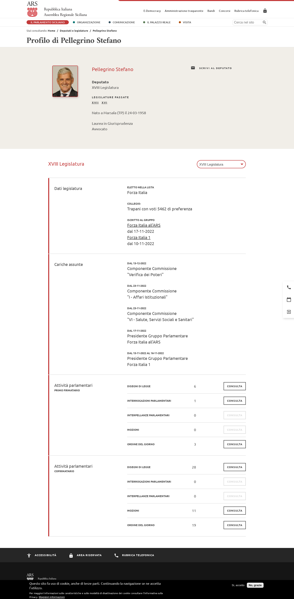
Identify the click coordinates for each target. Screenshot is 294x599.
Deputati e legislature (74, 30)
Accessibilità (41, 555)
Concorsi (224, 11)
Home (51, 30)
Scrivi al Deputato (211, 68)
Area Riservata (265, 10)
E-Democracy (152, 11)
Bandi (211, 11)
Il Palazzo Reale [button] (159, 22)
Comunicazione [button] (124, 22)
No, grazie (255, 586)
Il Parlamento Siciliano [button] (48, 22)
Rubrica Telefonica (134, 555)
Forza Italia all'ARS (143, 225)
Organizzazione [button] (88, 22)
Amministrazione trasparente (184, 11)
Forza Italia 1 (138, 237)
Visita (187, 22)
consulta (234, 386)
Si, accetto (238, 586)
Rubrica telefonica (246, 11)
